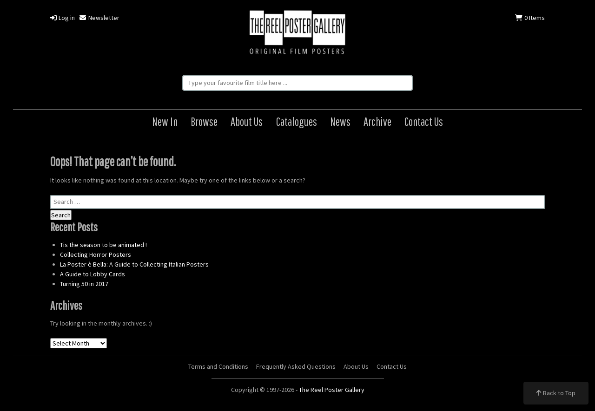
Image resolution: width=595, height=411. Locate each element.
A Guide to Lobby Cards (92, 274)
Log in (62, 17)
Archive (377, 121)
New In (165, 121)
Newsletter (99, 17)
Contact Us (423, 121)
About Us (247, 121)
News (340, 121)
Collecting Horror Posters (95, 254)
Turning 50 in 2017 (84, 284)
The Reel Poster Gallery (297, 33)
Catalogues (296, 121)
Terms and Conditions (218, 366)
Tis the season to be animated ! (103, 245)
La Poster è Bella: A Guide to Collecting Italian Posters (134, 264)
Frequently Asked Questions (296, 366)
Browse (204, 121)
